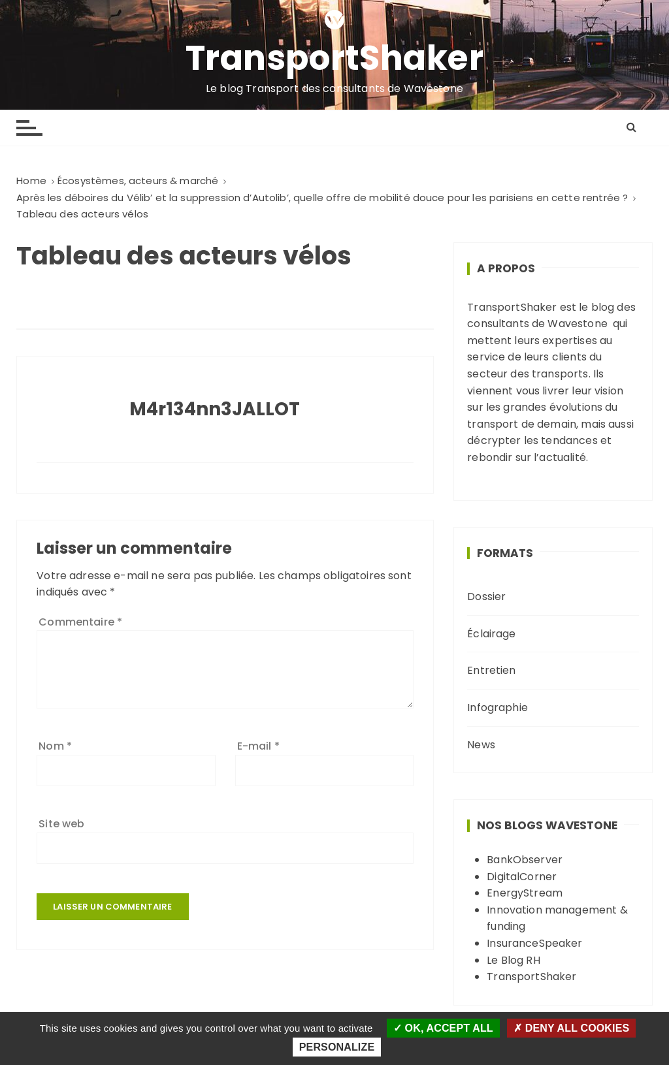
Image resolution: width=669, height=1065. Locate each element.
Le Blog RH (513, 960)
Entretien (491, 670)
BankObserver (525, 859)
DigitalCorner (522, 876)
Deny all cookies (571, 1028)
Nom (55, 746)
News (481, 744)
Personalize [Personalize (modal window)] (336, 1047)
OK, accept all (443, 1028)
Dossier (486, 596)
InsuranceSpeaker (534, 943)
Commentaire (80, 621)
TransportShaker (335, 58)
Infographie (497, 707)
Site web (61, 823)
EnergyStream (525, 892)
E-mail (258, 746)
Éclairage (491, 633)
